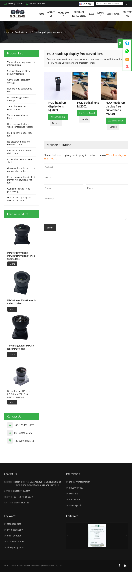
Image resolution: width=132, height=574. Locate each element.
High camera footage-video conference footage (20, 125)
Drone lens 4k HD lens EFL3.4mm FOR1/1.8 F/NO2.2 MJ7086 (18, 394)
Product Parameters (79, 14)
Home (41, 13)
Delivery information (79, 481)
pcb (80, 505)
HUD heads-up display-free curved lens (48, 32)
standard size (14, 523)
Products (63, 14)
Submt (50, 227)
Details (55, 123)
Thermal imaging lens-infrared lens (19, 63)
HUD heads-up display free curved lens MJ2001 (115, 108)
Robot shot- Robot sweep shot (20, 161)
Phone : (8, 496)
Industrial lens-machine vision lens (19, 152)
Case (91, 13)
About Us (51, 14)
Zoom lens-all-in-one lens (18, 116)
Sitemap (73, 505)
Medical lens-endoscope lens (19, 134)
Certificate (113, 13)
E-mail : (8, 490)
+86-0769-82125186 (24, 440)
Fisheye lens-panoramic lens (19, 90)
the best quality (15, 529)
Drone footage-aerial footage (18, 99)
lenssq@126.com (15, 3)
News (100, 14)
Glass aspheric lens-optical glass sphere (17, 169)
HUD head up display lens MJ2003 (57, 106)
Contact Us (10, 474)
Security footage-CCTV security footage (18, 72)
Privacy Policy (76, 487)
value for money (15, 541)
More (12, 263)
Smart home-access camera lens (17, 108)
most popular (14, 535)
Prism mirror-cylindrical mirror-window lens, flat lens (19, 180)
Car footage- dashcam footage (18, 81)
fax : (6, 502)
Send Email (58, 116)
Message (73, 493)
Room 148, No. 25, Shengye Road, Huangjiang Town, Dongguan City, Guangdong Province (37, 483)
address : (9, 481)
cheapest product (16, 547)
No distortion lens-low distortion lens (18, 143)
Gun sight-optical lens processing (18, 190)
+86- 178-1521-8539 (37, 3)
